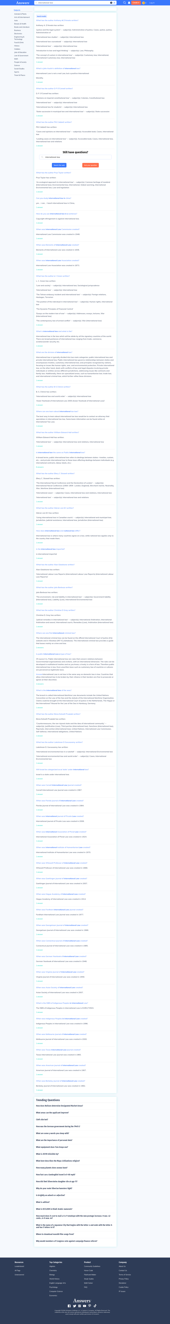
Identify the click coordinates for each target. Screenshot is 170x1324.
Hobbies (17, 49)
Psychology (53, 1287)
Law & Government (21, 56)
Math (16, 59)
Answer (39, 674)
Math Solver (88, 1283)
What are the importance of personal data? (54, 1140)
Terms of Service (125, 1275)
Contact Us (123, 1271)
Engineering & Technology (19, 38)
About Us (122, 1266)
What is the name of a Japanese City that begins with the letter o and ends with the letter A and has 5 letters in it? (74, 1226)
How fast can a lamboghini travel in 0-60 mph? (55, 1174)
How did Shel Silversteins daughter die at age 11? (56, 1181)
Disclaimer (122, 1283)
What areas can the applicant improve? (52, 1112)
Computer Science (56, 1291)
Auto (16, 21)
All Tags (17, 1271)
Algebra (52, 1266)
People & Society (20, 62)
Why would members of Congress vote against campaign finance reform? (66, 1241)
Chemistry (53, 1271)
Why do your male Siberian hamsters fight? (54, 1188)
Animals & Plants (20, 14)
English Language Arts (57, 1283)
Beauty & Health (20, 24)
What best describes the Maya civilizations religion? (58, 1161)
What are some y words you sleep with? (52, 1133)
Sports (16, 72)
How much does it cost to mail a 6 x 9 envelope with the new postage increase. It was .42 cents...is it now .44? (73, 1217)
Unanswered (19, 1275)
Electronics (18, 34)
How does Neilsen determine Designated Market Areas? (59, 1106)
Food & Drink (19, 43)
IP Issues (122, 1291)
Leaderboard (19, 1266)
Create (136, 3)
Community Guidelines (92, 1266)
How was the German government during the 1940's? (58, 1126)
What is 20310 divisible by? (47, 1154)
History (16, 46)
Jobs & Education (20, 52)
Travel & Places (19, 75)
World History (54, 1279)
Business (17, 30)
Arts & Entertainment (22, 17)
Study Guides (89, 1279)
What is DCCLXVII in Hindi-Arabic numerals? (54, 1209)
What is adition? (43, 1202)
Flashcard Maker (90, 1275)
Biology (52, 1275)
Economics (53, 1296)
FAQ (85, 1287)
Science (17, 65)
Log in (152, 3)
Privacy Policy (124, 1279)
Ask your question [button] (90, 165)
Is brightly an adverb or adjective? (50, 1195)
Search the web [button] (59, 165)
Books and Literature (22, 27)
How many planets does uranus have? (51, 1167)
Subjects (17, 10)
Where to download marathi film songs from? (55, 1234)
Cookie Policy (123, 1287)
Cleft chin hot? (42, 1119)
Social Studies (19, 69)
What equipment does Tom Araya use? (52, 1147)
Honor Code (88, 1271)
